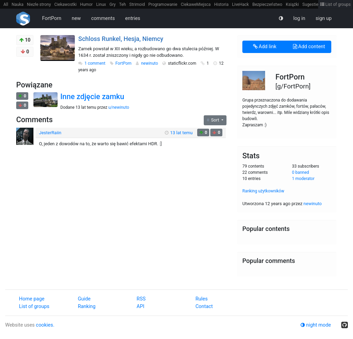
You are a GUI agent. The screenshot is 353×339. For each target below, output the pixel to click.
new (76, 18)
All (5, 4)
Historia (221, 4)
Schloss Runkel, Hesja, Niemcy (120, 38)
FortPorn (51, 18)
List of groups (335, 4)
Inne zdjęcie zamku (92, 96)
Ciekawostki (65, 4)
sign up (323, 18)
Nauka (17, 4)
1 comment (94, 63)
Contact (204, 306)
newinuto (150, 63)
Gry (112, 4)
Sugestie (310, 4)
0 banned (300, 172)
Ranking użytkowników (263, 191)
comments (103, 18)
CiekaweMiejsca (196, 4)
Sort (213, 120)
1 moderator (303, 178)
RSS (141, 299)
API (140, 306)
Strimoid (137, 4)
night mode (316, 325)
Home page (31, 299)
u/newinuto (118, 107)
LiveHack (240, 4)
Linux (101, 4)
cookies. (45, 325)
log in (299, 18)
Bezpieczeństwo (267, 4)
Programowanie (162, 4)
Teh (122, 4)
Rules (201, 299)
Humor (86, 4)
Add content (309, 47)
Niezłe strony (39, 4)
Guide (84, 299)
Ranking (86, 306)
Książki (292, 4)
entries (132, 18)
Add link (264, 47)
